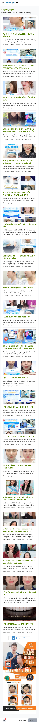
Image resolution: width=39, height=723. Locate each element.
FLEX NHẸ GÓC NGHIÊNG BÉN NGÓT (17, 317)
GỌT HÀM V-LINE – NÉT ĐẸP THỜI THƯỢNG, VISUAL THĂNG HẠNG (16, 193)
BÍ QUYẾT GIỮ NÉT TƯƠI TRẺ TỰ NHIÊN (18, 436)
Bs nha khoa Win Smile (9, 539)
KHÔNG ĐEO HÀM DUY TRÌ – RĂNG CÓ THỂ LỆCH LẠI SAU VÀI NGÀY (18, 498)
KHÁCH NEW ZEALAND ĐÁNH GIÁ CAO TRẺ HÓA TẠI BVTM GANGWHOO (18, 67)
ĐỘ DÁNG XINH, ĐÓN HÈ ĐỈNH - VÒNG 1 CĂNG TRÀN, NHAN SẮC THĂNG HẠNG (18, 347)
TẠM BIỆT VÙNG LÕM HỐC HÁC (15, 378)
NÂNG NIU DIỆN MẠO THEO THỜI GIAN (18, 407)
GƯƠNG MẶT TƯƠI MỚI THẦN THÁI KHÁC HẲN (19, 225)
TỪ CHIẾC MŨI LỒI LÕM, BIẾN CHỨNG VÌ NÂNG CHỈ (19, 35)
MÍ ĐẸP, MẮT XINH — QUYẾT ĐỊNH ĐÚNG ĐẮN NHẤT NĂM (19, 257)
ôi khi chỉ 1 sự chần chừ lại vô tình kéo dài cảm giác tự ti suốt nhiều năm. (19, 562)
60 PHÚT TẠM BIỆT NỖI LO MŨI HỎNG (18, 288)
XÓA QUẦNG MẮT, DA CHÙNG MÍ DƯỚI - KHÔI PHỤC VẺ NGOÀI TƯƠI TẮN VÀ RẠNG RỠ (18, 162)
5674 (24, 638)
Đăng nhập (22, 720)
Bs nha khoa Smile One (9, 507)
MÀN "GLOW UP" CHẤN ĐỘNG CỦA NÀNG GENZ (19, 98)
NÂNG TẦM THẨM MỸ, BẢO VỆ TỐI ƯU (18, 624)
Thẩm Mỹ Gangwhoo (8, 44)
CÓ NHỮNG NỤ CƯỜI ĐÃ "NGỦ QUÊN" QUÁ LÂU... (19, 593)
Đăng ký (32, 720)
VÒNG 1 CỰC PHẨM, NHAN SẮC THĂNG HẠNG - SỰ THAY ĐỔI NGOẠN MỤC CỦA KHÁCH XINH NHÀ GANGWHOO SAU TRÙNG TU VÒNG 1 (18, 130)
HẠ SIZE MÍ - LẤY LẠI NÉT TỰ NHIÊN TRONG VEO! (17, 466)
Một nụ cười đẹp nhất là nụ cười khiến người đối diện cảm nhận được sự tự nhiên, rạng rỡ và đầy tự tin (17, 530)
